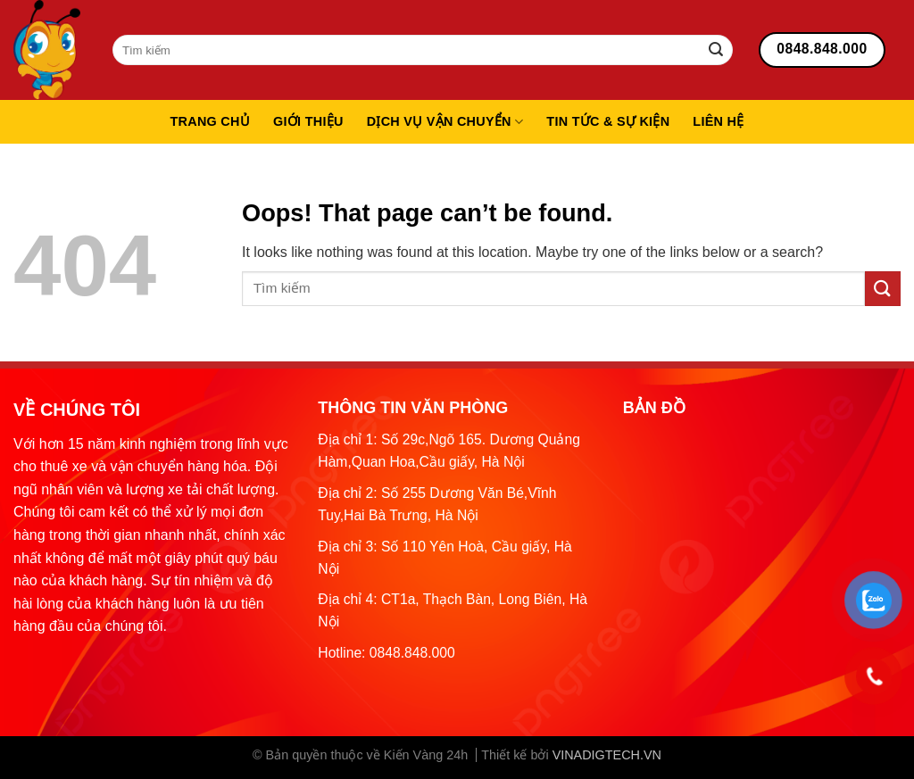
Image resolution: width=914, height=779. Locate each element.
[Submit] (716, 50)
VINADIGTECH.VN (607, 755)
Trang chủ (210, 121)
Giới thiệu (308, 121)
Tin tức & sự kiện (607, 121)
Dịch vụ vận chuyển (445, 121)
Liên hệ (718, 121)
